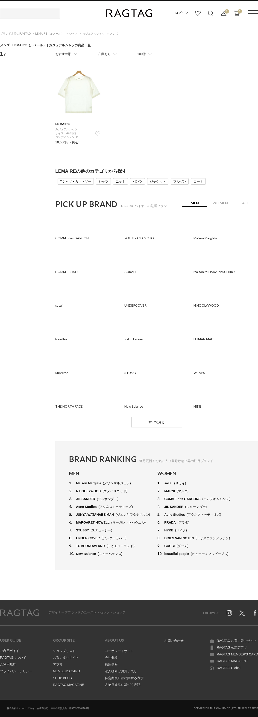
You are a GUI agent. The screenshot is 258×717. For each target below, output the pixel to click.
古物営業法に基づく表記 (122, 685)
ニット (120, 181)
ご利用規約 (8, 664)
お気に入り (198, 13)
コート (198, 181)
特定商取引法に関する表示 (124, 678)
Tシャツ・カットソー (75, 181)
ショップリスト (64, 651)
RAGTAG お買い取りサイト (237, 641)
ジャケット (158, 181)
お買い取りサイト (66, 657)
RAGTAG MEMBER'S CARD (237, 654)
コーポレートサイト (119, 651)
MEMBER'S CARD (66, 671)
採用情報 (111, 664)
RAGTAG (19, 612)
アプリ (58, 664)
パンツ (137, 181)
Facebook (255, 613)
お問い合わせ (174, 641)
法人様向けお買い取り (121, 671)
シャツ (103, 181)
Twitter (242, 613)
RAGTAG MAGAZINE (68, 685)
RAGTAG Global (228, 668)
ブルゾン (179, 181)
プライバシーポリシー (16, 671)
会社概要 (111, 657)
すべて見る (157, 422)
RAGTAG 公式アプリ (232, 647)
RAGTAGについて (13, 657)
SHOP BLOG (62, 678)
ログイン (181, 13)
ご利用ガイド (9, 651)
